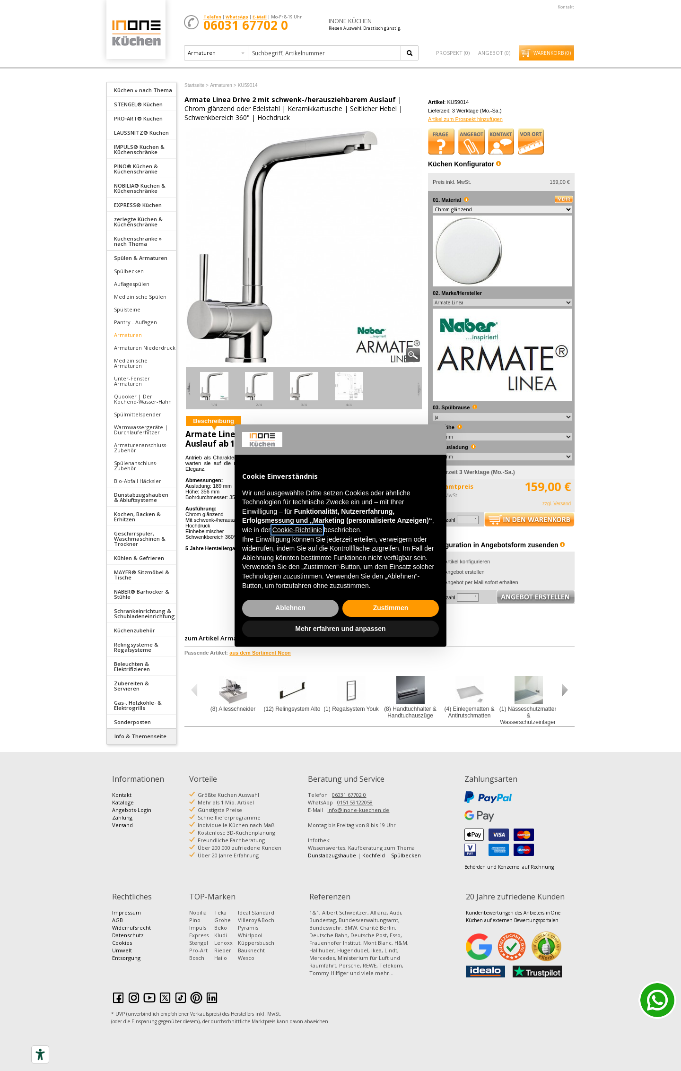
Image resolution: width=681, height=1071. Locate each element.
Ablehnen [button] (290, 608)
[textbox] (325, 52)
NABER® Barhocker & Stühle (141, 594)
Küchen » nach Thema (143, 90)
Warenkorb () (552, 53)
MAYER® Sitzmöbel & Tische (141, 575)
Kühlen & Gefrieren (139, 557)
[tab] (141, 89)
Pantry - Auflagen (135, 322)
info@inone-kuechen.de (358, 809)
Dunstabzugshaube (332, 855)
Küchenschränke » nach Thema (138, 241)
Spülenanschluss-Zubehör (135, 465)
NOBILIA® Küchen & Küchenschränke (140, 188)
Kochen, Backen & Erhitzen (137, 516)
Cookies (122, 942)
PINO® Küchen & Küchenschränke (136, 169)
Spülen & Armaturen (140, 257)
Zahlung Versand (122, 821)
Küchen (135, 33)
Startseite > (196, 85)
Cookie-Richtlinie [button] (297, 530)
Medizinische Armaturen (131, 363)
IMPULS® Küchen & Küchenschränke (139, 149)
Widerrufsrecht (131, 927)
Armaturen (128, 334)
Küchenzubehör (134, 630)
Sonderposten (132, 722)
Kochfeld (373, 855)
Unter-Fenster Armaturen (132, 381)
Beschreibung (213, 420)
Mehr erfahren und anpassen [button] (340, 628)
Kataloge (123, 802)
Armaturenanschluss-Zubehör (141, 447)
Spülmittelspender (137, 414)
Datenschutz (128, 935)
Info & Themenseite (140, 736)
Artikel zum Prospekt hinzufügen (465, 119)
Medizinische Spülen (140, 296)
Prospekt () (453, 52)
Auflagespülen (131, 283)
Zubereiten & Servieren (131, 686)
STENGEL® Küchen (138, 104)
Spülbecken (129, 271)
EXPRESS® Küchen (138, 204)
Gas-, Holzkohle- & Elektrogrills (138, 705)
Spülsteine (127, 309)
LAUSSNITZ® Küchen (141, 132)
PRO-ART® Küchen (138, 118)
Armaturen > (223, 85)
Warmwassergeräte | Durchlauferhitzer (141, 429)
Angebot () (494, 52)
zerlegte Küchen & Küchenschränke (138, 222)
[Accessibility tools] (40, 1054)
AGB (117, 920)
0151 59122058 (355, 802)
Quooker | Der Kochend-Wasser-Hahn (143, 399)
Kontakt (566, 7)
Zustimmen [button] (391, 608)
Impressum (126, 912)
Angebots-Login (131, 809)
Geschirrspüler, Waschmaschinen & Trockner (140, 538)
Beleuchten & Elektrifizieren (132, 666)
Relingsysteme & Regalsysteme (136, 647)
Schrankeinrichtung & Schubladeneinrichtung (144, 613)
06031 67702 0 (349, 794)
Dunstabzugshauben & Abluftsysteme (141, 497)
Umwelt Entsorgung (126, 954)
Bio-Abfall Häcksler (137, 481)
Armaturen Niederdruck (144, 347)
